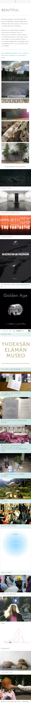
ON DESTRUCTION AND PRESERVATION (15, 285)
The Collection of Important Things (14, 421)
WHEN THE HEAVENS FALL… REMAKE (15, 702)
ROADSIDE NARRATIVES (10, 213)
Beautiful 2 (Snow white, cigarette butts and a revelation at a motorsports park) (14, 448)
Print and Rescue (8, 594)
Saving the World (8, 526)
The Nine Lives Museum (10, 369)
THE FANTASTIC (7, 237)
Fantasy (4, 501)
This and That (7, 672)
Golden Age (6, 334)
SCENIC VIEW (6, 188)
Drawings (5, 648)
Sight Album (6, 573)
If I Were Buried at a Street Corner (13, 475)
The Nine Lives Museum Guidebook (10, 394)
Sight (3, 623)
